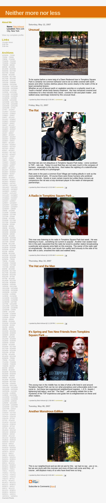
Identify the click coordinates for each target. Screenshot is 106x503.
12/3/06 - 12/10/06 (9, 100)
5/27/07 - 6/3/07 (8, 149)
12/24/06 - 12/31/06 (10, 106)
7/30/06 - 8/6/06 (8, 65)
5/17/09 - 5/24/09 (9, 348)
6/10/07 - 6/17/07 (9, 152)
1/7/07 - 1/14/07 (8, 110)
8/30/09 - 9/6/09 (8, 376)
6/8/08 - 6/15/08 (8, 253)
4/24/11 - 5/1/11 (8, 451)
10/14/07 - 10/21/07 (10, 187)
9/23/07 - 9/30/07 (9, 182)
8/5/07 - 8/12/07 (8, 168)
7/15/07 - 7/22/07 (9, 162)
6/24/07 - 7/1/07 (8, 156)
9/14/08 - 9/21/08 (9, 281)
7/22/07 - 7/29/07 (9, 164)
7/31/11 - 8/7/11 (8, 479)
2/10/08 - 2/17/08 (9, 220)
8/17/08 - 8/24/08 (9, 273)
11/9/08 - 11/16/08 (9, 296)
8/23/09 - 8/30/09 (9, 374)
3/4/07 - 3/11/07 (8, 125)
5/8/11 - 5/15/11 (8, 455)
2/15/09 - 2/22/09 (9, 323)
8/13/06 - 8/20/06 (9, 69)
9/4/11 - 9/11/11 (8, 488)
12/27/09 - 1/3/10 (9, 409)
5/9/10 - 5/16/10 (8, 446)
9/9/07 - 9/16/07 (8, 178)
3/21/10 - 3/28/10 (9, 432)
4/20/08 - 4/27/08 (9, 240)
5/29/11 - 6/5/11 (8, 461)
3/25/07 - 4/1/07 (8, 131)
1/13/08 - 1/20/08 (9, 213)
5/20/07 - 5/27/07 (9, 147)
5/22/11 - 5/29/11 (9, 459)
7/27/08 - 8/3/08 (8, 267)
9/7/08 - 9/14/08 (8, 279)
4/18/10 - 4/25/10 (9, 440)
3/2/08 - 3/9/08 (8, 226)
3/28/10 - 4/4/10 (8, 434)
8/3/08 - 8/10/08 (8, 269)
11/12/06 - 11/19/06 (10, 94)
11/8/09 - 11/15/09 (9, 395)
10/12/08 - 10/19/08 (10, 288)
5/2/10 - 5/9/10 (8, 444)
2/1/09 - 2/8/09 (8, 319)
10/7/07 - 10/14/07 (9, 185)
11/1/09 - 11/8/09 (9, 393)
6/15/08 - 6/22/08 (9, 255)
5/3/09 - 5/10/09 (8, 345)
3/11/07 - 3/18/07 (9, 127)
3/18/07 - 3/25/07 (9, 129)
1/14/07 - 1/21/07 (9, 112)
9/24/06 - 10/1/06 (9, 81)
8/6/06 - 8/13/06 (8, 67)
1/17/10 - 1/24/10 (9, 415)
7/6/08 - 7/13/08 (8, 261)
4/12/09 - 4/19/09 (9, 339)
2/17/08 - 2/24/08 (9, 222)
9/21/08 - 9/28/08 (9, 282)
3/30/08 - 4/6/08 (8, 234)
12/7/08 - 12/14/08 (9, 304)
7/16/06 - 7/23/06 (9, 61)
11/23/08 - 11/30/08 (10, 300)
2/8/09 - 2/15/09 (8, 321)
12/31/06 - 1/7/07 (9, 108)
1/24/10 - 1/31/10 (9, 416)
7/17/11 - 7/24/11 (9, 475)
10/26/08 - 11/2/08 (9, 292)
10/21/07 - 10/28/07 (10, 189)
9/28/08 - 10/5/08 (9, 284)
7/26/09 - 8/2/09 (8, 366)
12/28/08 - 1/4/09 (9, 310)
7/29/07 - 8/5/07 (8, 166)
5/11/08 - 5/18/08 (9, 246)
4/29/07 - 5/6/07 (8, 141)
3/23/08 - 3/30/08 (9, 232)
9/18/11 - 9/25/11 (9, 492)
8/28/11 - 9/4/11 (8, 486)
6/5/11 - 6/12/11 (8, 463)
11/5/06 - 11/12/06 (9, 92)
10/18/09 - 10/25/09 (10, 389)
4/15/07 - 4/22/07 (9, 137)
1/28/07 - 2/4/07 (8, 115)
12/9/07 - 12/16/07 (9, 203)
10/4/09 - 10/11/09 (9, 385)
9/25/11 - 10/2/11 (9, 494)
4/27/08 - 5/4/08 (8, 242)
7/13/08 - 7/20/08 (9, 263)
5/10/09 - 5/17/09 (9, 347)
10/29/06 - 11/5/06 (9, 90)
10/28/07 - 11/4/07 (9, 191)
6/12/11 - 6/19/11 (9, 465)
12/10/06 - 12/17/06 (10, 102)
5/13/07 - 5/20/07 (9, 145)
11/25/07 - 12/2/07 (9, 199)
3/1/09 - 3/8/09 (8, 327)
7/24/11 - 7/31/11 (9, 477)
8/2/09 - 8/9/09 (8, 368)
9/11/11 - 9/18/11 (9, 490)
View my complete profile (13, 35)
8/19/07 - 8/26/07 (9, 172)
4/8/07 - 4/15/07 (8, 135)
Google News (7, 42)
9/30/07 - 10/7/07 (9, 183)
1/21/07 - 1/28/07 (9, 114)
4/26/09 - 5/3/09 (8, 343)
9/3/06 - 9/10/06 (8, 75)
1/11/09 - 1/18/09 (9, 314)
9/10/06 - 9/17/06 (9, 77)
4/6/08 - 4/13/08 (8, 236)
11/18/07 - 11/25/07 (10, 197)
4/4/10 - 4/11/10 (8, 436)
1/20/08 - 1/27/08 (9, 215)
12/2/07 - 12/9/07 (9, 201)
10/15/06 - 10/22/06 (10, 86)
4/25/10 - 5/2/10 (8, 442)
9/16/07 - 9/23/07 (9, 180)
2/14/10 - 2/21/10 (9, 422)
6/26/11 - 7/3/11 (8, 469)
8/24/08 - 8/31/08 (9, 275)
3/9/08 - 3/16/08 (8, 228)
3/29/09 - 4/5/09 (8, 335)
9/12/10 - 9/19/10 (9, 449)
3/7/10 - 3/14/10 (8, 428)
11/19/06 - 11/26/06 (10, 96)
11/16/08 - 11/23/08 (10, 298)
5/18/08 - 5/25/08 (9, 248)
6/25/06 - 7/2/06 (8, 55)
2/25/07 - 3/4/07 (8, 123)
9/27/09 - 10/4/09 (9, 383)
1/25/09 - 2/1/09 (8, 317)
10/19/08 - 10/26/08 (10, 290)
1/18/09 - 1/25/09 (9, 315)
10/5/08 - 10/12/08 (9, 286)
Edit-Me (5, 44)
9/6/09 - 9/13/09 (8, 378)
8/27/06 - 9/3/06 (8, 73)
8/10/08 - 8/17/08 (9, 271)
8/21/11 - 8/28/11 (9, 484)
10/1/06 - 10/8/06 (9, 82)
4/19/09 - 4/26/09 (9, 341)
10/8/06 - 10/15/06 (9, 84)
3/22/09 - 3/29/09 (9, 333)
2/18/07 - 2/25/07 (9, 121)
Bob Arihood (18, 27)
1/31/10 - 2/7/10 (8, 418)
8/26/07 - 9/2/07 (8, 174)
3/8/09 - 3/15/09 (8, 329)
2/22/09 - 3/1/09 (8, 325)
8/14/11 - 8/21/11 (9, 482)
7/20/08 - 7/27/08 (9, 265)
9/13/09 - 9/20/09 (9, 380)
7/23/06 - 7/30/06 (9, 63)
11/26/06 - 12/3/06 (9, 98)
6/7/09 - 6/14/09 (8, 354)
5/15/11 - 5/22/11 (9, 457)
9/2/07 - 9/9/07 (8, 176)
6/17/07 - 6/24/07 (9, 154)
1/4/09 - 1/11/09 (8, 312)
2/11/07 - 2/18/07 (9, 119)
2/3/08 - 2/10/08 (8, 218)
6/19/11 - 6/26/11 (9, 467)
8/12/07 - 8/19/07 (9, 170)
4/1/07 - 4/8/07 (8, 133)
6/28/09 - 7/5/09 (8, 358)
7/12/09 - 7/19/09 (9, 362)
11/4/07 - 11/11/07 (9, 193)
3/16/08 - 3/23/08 (9, 230)
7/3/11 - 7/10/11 (8, 471)
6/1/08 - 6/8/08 (8, 251)
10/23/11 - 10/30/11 (10, 496)
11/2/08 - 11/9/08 (9, 294)
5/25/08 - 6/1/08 (8, 249)
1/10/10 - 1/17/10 (9, 413)
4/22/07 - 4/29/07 (9, 139)
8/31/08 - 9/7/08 (8, 277)
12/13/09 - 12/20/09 (10, 405)
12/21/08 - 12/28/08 (10, 308)
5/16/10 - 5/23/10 (9, 448)
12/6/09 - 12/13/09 (9, 403)
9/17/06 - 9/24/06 (9, 79)
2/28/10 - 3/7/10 (8, 426)
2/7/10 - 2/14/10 (8, 420)
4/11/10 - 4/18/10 (9, 438)
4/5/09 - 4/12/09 (8, 337)
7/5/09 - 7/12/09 (8, 360)
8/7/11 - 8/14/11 (8, 481)
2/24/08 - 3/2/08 (8, 224)
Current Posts (8, 498)
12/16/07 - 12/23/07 (10, 205)
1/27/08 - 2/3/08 (8, 216)
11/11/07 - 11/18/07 (10, 195)
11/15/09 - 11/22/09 (10, 397)
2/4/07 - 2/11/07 (8, 117)
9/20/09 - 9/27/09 (9, 381)
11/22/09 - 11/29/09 (10, 399)
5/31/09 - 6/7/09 (8, 352)
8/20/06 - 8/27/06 (9, 71)
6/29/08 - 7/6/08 (8, 259)
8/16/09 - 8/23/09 (9, 372)
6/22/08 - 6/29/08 (9, 257)
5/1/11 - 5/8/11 (8, 453)
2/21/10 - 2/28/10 (9, 424)
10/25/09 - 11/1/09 (9, 391)
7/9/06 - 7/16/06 (8, 59)
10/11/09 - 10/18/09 (10, 387)
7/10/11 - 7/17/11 (9, 473)
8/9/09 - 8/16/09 (8, 370)
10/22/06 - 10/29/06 (10, 88)
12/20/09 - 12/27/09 (10, 407)
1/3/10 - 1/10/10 (8, 411)
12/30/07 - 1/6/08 (9, 209)
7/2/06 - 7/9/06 (8, 57)
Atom (53, 486)
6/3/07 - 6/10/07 (8, 150)
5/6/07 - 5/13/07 (8, 143)
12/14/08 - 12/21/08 (10, 306)
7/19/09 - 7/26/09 (9, 364)
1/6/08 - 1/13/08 (8, 211)
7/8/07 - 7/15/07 (8, 160)
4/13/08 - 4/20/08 (9, 238)
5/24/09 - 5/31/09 (9, 350)
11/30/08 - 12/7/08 (9, 302)
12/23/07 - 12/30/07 (10, 207)
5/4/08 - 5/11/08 (8, 244)
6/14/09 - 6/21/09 (9, 356)
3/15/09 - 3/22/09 (9, 331)
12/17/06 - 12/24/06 (10, 104)
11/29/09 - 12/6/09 (9, 401)
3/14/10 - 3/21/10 (9, 430)
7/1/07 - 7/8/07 (8, 158)
